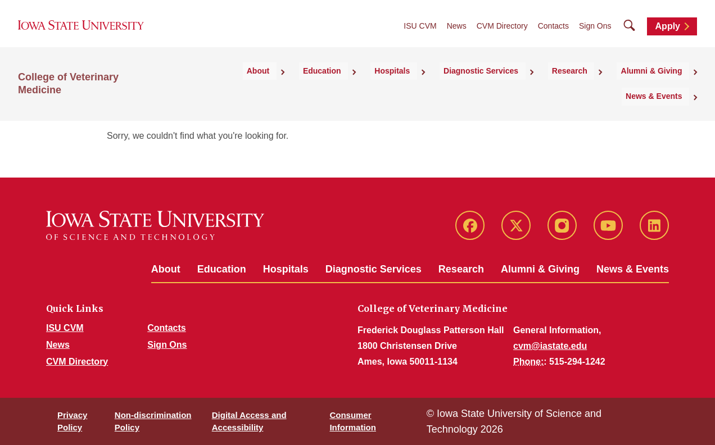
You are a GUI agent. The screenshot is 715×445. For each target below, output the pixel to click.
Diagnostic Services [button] (431, 86)
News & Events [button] (661, 86)
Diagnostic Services (373, 269)
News (457, 34)
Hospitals (286, 269)
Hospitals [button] (354, 86)
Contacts (553, 34)
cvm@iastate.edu (550, 346)
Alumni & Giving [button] (579, 86)
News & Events (632, 269)
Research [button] (509, 86)
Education (221, 269)
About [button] (241, 86)
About (165, 269)
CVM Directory (502, 34)
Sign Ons (595, 34)
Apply (667, 34)
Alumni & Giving (540, 269)
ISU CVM (420, 34)
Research (461, 269)
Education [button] (294, 86)
